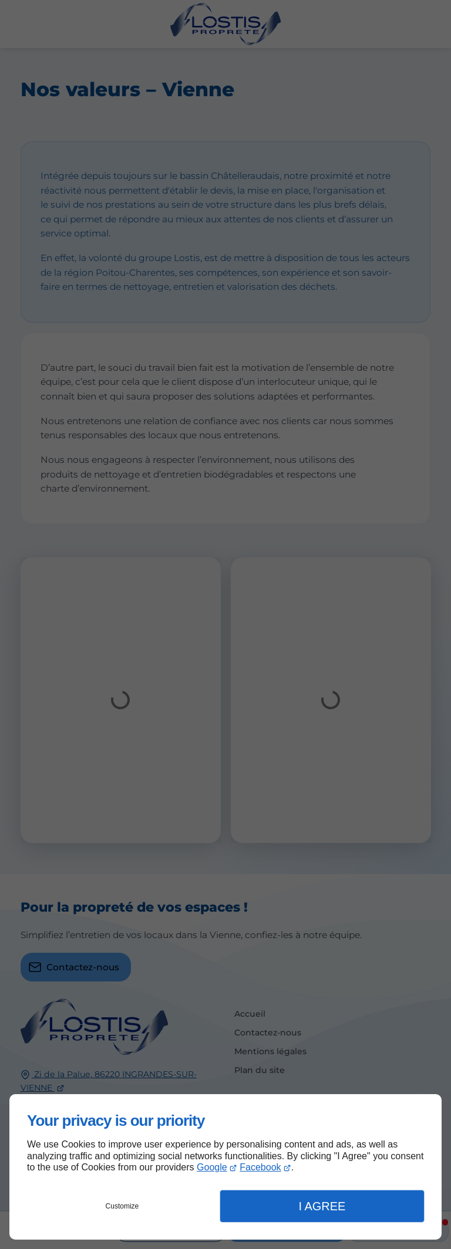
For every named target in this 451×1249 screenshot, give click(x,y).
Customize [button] (122, 1206)
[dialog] (225, 1167)
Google (212, 1167)
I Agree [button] (321, 1206)
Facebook (260, 1167)
